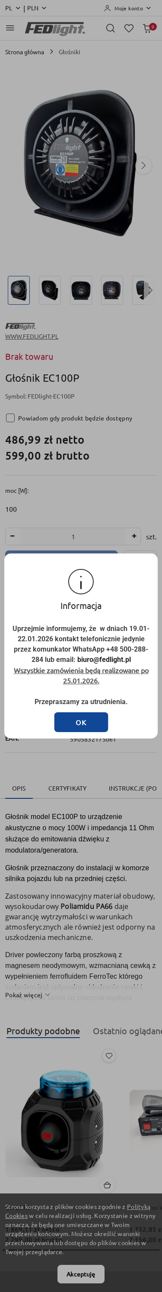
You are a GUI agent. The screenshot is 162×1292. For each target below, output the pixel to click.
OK (81, 699)
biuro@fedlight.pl (97, 655)
